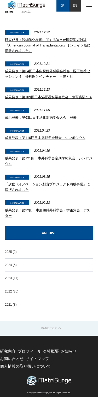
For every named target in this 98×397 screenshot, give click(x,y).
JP (62, 5)
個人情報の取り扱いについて (25, 366)
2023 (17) (11, 278)
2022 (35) (11, 291)
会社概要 (51, 351)
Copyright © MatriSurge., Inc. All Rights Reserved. (49, 392)
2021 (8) (11, 304)
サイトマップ (37, 359)
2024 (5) (11, 265)
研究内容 (8, 351)
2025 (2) (11, 252)
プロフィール (29, 351)
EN (75, 5)
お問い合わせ (12, 359)
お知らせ (69, 351)
